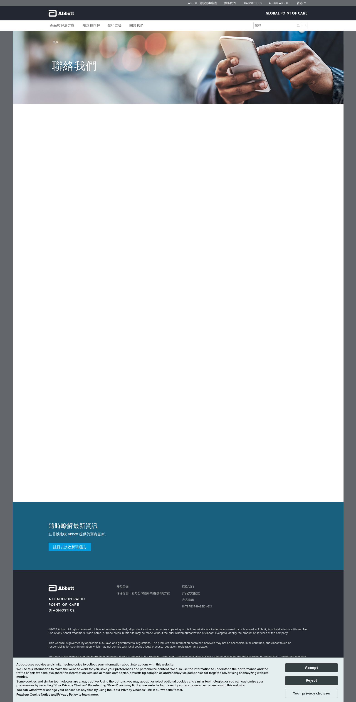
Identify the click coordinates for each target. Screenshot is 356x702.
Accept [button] (311, 668)
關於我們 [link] (136, 25)
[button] (298, 25)
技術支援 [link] (115, 25)
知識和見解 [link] (91, 25)
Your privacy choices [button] (311, 693)
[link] (55, 42)
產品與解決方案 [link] (62, 25)
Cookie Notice (40, 694)
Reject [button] (311, 680)
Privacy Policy (67, 694)
